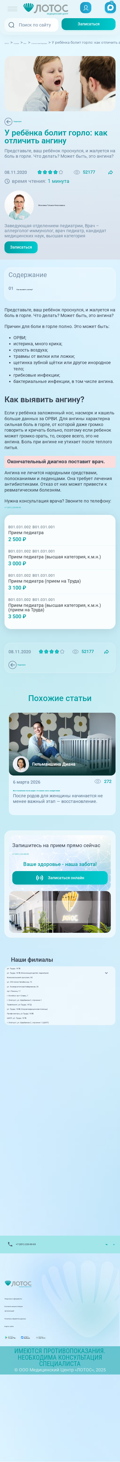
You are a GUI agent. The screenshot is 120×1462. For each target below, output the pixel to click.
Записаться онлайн (60, 906)
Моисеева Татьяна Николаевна (75, 213)
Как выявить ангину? (39, 299)
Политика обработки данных (35, 1397)
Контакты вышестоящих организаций (44, 1390)
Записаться (89, 25)
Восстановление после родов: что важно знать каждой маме (56, 807)
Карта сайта (17, 1405)
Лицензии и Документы (29, 1382)
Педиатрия (26, 122)
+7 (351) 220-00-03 (26, 517)
